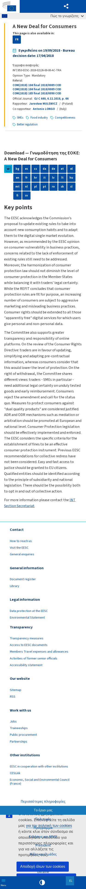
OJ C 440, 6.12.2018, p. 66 (51, 99)
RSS (12, 696)
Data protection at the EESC (29, 611)
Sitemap (15, 690)
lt (62, 178)
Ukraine (43, 871)
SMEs (20, 118)
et (62, 169)
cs (35, 169)
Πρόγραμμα (43, 827)
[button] (66, 6)
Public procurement (23, 735)
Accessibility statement (26, 665)
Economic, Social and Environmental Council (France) (39, 782)
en (17, 178)
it (44, 178)
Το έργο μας (43, 810)
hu (71, 178)
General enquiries (22, 554)
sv (26, 195)
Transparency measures (26, 638)
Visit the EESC (19, 547)
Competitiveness (65, 118)
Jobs (13, 721)
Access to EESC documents (28, 645)
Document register (23, 579)
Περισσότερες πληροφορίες (43, 801)
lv (53, 178)
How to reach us (21, 541)
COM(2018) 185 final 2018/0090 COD (37, 93)
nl (26, 187)
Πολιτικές (43, 819)
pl (35, 187)
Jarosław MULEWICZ (43, 104)
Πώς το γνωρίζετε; (67, 16)
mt (17, 187)
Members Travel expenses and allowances (39, 651)
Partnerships (18, 741)
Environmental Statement (27, 617)
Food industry (39, 118)
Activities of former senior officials (33, 658)
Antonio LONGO (44, 109)
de (53, 169)
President (43, 845)
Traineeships (19, 728)
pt (44, 187)
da (44, 169)
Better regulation (27, 124)
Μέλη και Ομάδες (43, 854)
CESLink (15, 773)
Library (14, 586)
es (26, 169)
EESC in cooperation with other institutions (39, 766)
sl (71, 187)
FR (17, 39)
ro (53, 187)
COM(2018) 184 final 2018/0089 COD (37, 85)
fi (17, 195)
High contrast (42, 882)
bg (17, 169)
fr (26, 178)
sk (62, 187)
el (71, 169)
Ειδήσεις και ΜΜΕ (43, 836)
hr (35, 178)
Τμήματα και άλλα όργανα (43, 862)
